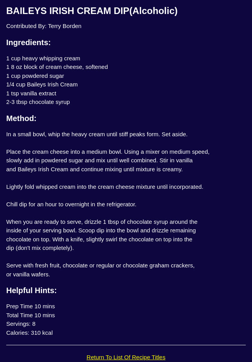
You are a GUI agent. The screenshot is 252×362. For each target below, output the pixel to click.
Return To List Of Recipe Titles (125, 357)
